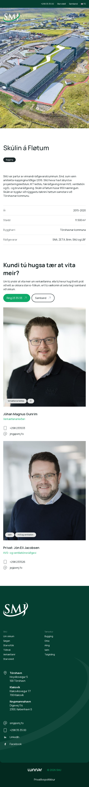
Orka (46, 640)
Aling (47, 645)
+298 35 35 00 (47, 3)
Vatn (46, 649)
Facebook (12, 744)
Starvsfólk (8, 645)
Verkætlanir (9, 654)
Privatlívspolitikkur (44, 779)
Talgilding (49, 654)
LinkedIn (11, 737)
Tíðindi (7, 649)
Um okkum (8, 636)
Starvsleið (61, 3)
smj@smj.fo (13, 723)
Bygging (48, 636)
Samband (73, 3)
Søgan (6, 640)
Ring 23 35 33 (14, 298)
